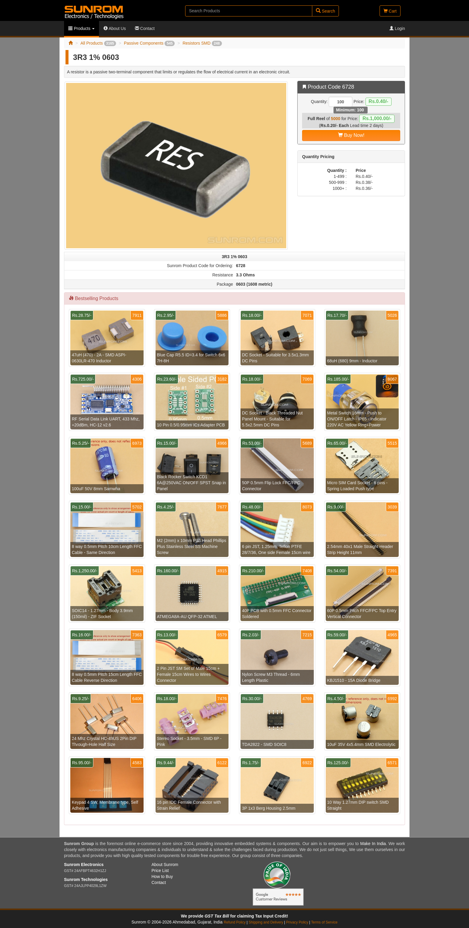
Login (397, 28)
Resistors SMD (202, 43)
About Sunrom (165, 864)
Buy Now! (351, 135)
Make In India (373, 843)
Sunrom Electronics (83, 864)
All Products (98, 43)
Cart (390, 11)
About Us (114, 28)
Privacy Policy (297, 922)
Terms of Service (324, 922)
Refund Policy (235, 922)
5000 (335, 118)
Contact (145, 28)
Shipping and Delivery (266, 922)
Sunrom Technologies (86, 879)
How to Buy (162, 876)
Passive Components (149, 43)
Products (81, 28)
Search (325, 10)
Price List (160, 870)
